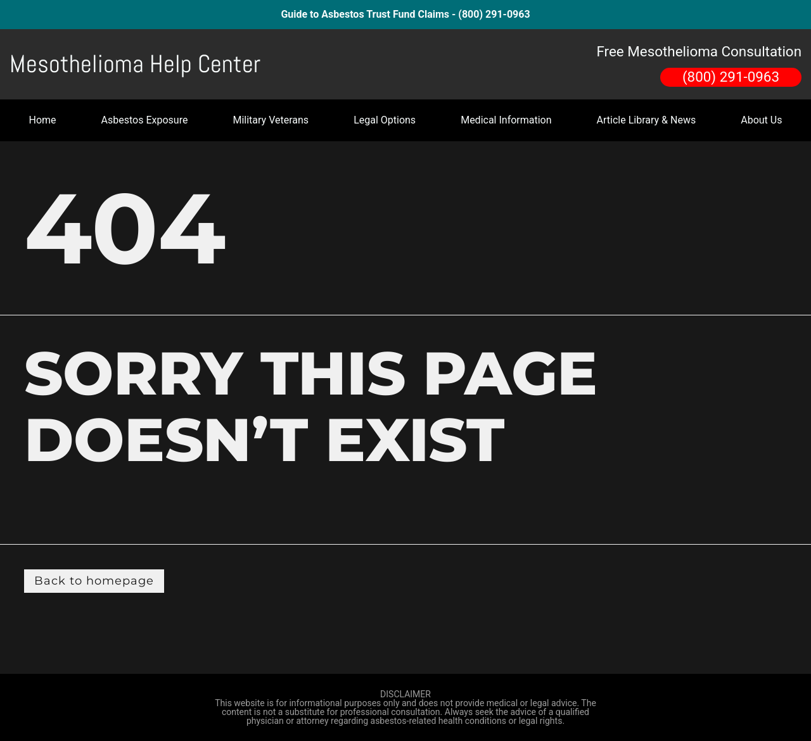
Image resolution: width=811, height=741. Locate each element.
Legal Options (385, 120)
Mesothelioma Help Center (135, 64)
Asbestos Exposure (144, 120)
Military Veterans (271, 120)
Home (42, 120)
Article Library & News (646, 120)
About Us (761, 120)
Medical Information (506, 120)
